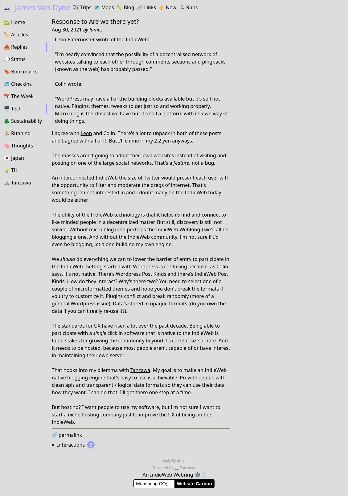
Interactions (76, 444)
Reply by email (174, 460)
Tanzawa (140, 370)
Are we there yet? (114, 21)
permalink (67, 435)
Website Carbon (194, 483)
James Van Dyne (36, 7)
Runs (188, 7)
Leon (86, 133)
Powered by (163, 467)
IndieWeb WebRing (178, 229)
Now (167, 7)
